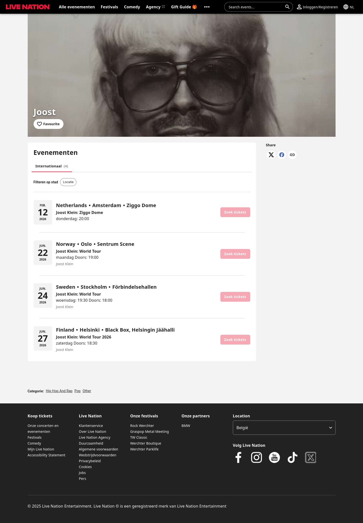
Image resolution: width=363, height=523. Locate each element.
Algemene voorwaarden (98, 449)
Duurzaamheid (91, 443)
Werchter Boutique (145, 443)
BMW (185, 425)
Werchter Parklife (144, 449)
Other (87, 391)
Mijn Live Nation (41, 449)
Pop (78, 391)
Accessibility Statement (46, 455)
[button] (207, 7)
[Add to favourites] (49, 124)
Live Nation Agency (94, 437)
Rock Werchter (142, 425)
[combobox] (256, 6)
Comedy (34, 443)
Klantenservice (91, 425)
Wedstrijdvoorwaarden (97, 455)
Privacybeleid (90, 461)
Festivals (35, 437)
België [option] (242, 427)
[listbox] (284, 428)
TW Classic (138, 437)
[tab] (52, 166)
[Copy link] (292, 155)
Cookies (85, 466)
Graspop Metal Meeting (149, 431)
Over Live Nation (92, 431)
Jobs (82, 472)
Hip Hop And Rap (59, 391)
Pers (82, 478)
